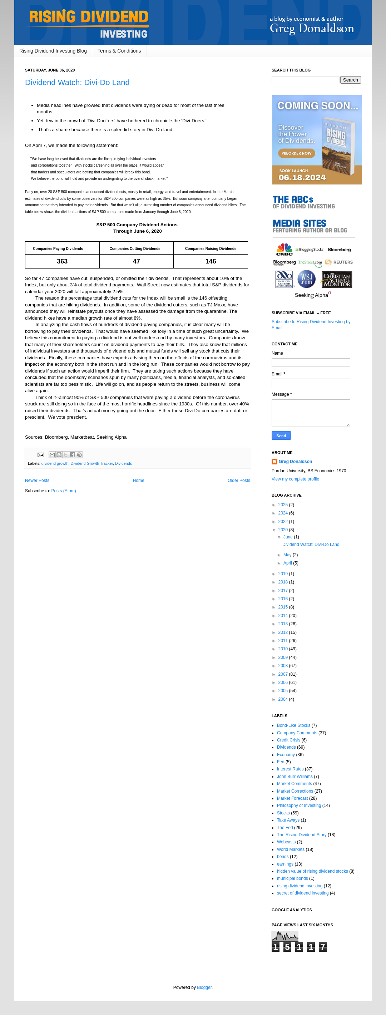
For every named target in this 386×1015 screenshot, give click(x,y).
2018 (283, 582)
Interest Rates (290, 769)
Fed (280, 761)
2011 (283, 640)
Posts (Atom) (63, 490)
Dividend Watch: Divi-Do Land (77, 82)
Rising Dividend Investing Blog (53, 51)
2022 (283, 521)
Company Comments (297, 732)
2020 (283, 529)
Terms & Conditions (119, 51)
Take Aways (288, 820)
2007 (283, 674)
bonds (283, 856)
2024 (283, 513)
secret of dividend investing (303, 893)
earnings (285, 864)
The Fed (285, 827)
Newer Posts (37, 480)
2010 (283, 648)
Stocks (283, 813)
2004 (283, 699)
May (288, 554)
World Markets (291, 849)
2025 (283, 504)
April (288, 563)
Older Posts (239, 480)
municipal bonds (292, 878)
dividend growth (55, 463)
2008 (283, 665)
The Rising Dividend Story (302, 834)
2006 (283, 682)
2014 (283, 615)
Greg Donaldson (295, 461)
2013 (283, 623)
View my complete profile (295, 479)
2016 (283, 598)
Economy (286, 754)
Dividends (123, 463)
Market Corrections (295, 791)
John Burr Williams (295, 776)
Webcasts (286, 841)
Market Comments (294, 783)
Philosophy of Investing (299, 805)
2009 (283, 657)
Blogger (204, 987)
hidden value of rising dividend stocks (312, 871)
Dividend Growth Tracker (91, 463)
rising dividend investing (299, 885)
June (288, 536)
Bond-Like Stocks (293, 725)
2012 (283, 632)
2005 (283, 690)
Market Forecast (292, 798)
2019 (283, 573)
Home (138, 480)
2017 (283, 590)
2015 (283, 607)
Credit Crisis (288, 740)
